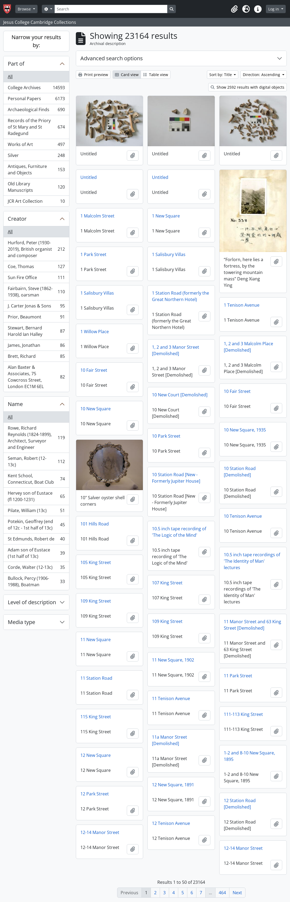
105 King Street (95, 562)
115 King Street (95, 717)
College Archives (36, 88)
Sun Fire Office (36, 278)
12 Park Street (94, 794)
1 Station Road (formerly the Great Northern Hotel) (180, 296)
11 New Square (95, 639)
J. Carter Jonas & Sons (36, 307)
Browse (25, 9)
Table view (155, 74)
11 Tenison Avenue (171, 698)
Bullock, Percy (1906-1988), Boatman (36, 581)
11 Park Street (238, 676)
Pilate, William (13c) (36, 511)
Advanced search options (111, 58)
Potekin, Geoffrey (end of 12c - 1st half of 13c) (36, 524)
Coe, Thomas (36, 267)
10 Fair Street (93, 370)
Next (237, 893)
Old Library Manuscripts (36, 187)
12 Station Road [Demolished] (240, 804)
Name (15, 404)
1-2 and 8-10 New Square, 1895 (249, 756)
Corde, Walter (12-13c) (36, 568)
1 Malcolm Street (97, 216)
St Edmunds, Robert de (36, 540)
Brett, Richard (36, 357)
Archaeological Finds (36, 110)
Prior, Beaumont (36, 318)
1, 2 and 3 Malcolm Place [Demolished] (248, 347)
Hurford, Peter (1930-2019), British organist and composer (36, 249)
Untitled (88, 177)
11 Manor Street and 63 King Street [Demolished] (252, 625)
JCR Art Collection (36, 202)
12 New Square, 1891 (173, 785)
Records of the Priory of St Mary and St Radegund (36, 127)
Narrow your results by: (36, 41)
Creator (17, 218)
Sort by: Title (221, 74)
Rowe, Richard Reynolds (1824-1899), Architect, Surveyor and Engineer (36, 437)
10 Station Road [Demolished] (240, 471)
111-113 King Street (243, 714)
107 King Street (167, 583)
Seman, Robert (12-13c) (36, 461)
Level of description (32, 602)
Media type (21, 622)
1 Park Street (93, 254)
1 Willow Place (94, 332)
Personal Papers (36, 99)
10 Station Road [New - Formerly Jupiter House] (176, 478)
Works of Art (36, 145)
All (10, 77)
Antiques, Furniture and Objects (36, 169)
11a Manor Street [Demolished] (169, 740)
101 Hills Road (94, 524)
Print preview (93, 74)
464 (222, 893)
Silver (36, 156)
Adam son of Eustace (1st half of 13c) (36, 553)
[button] (234, 9)
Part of (16, 63)
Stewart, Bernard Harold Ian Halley (36, 331)
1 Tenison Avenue (241, 305)
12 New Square (95, 755)
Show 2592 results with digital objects (247, 87)
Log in (274, 9)
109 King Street (95, 601)
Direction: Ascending (262, 74)
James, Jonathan (36, 346)
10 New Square (95, 409)
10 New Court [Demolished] (179, 395)
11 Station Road (96, 678)
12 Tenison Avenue (171, 823)
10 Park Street (166, 436)
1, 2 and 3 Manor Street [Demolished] (175, 350)
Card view (127, 74)
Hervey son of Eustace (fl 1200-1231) (36, 496)
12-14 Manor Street (99, 832)
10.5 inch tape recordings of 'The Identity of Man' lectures (252, 561)
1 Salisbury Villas (168, 254)
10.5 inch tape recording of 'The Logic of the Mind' (179, 532)
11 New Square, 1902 (173, 660)
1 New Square (166, 216)
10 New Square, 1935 (245, 430)
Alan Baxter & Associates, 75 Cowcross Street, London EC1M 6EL (36, 376)
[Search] (111, 9)
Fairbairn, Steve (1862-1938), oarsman (36, 291)
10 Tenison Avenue (243, 516)
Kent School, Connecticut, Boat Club (36, 479)
